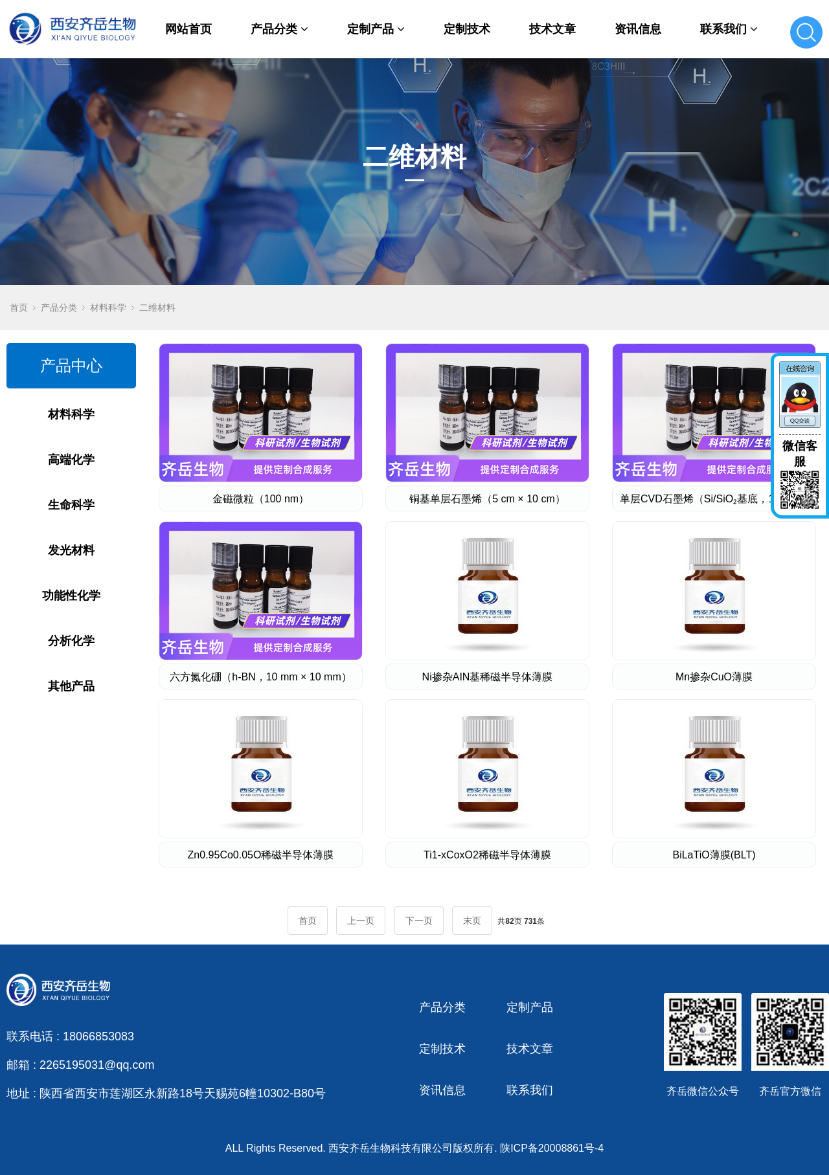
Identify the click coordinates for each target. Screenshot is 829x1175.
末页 (472, 920)
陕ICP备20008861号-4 (552, 1148)
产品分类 (279, 29)
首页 (19, 307)
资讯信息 (638, 29)
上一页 (360, 920)
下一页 (419, 920)
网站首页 (188, 29)
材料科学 (108, 307)
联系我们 (729, 29)
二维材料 (157, 307)
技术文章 (552, 29)
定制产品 (376, 29)
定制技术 (467, 29)
